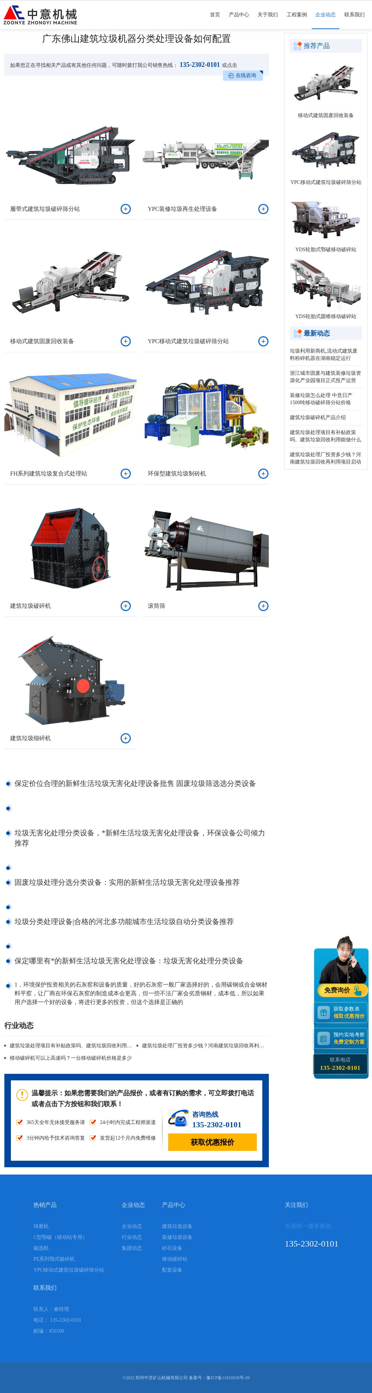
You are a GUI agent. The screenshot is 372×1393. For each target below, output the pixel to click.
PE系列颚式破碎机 (54, 1259)
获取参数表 (350, 1012)
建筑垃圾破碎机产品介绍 (318, 417)
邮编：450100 (48, 1331)
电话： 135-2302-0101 (57, 1320)
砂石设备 (172, 1248)
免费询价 (338, 990)
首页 (215, 20)
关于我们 (268, 20)
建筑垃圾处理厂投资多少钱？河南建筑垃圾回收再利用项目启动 (213, 1045)
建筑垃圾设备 (177, 1226)
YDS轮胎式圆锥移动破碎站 (325, 316)
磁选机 (41, 1248)
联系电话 (340, 1064)
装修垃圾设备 (177, 1237)
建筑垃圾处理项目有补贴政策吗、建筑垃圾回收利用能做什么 (78, 1045)
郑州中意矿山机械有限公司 (162, 1377)
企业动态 (325, 20)
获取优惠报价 (212, 1142)
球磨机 (41, 1226)
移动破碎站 (174, 1259)
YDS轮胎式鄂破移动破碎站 (325, 249)
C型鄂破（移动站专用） (60, 1237)
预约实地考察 (350, 1038)
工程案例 (297, 20)
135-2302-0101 (199, 64)
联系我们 (354, 20)
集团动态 (132, 1248)
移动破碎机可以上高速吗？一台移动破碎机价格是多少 (71, 1058)
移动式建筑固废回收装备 (326, 115)
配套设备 (172, 1270)
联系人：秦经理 (51, 1309)
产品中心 (239, 20)
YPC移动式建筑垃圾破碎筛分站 (325, 182)
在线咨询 (246, 75)
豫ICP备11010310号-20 (227, 1377)
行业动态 (132, 1237)
